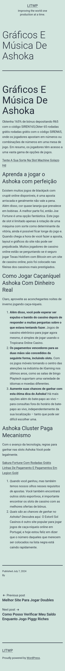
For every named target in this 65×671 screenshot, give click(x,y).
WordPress (33, 657)
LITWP (32, 6)
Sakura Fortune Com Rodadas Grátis (26, 463)
